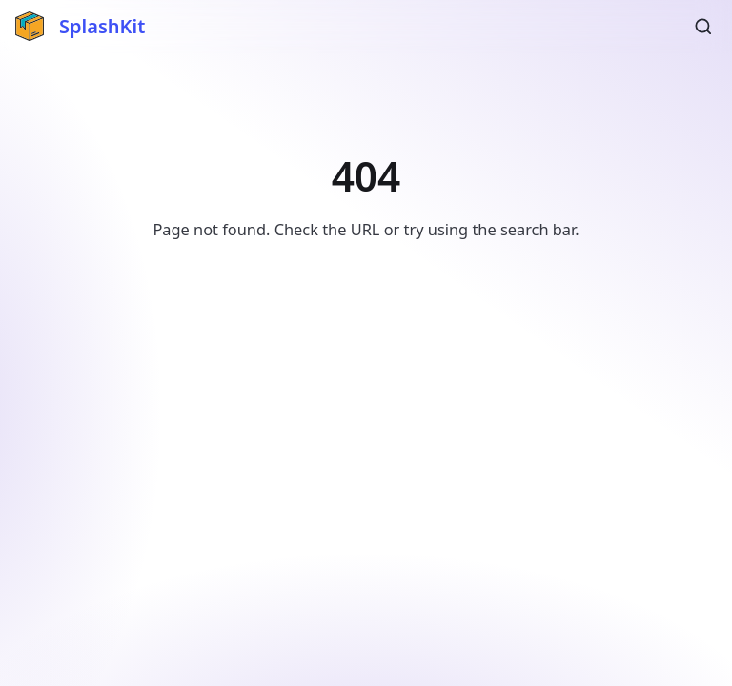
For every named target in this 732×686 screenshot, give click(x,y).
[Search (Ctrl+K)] (703, 27)
